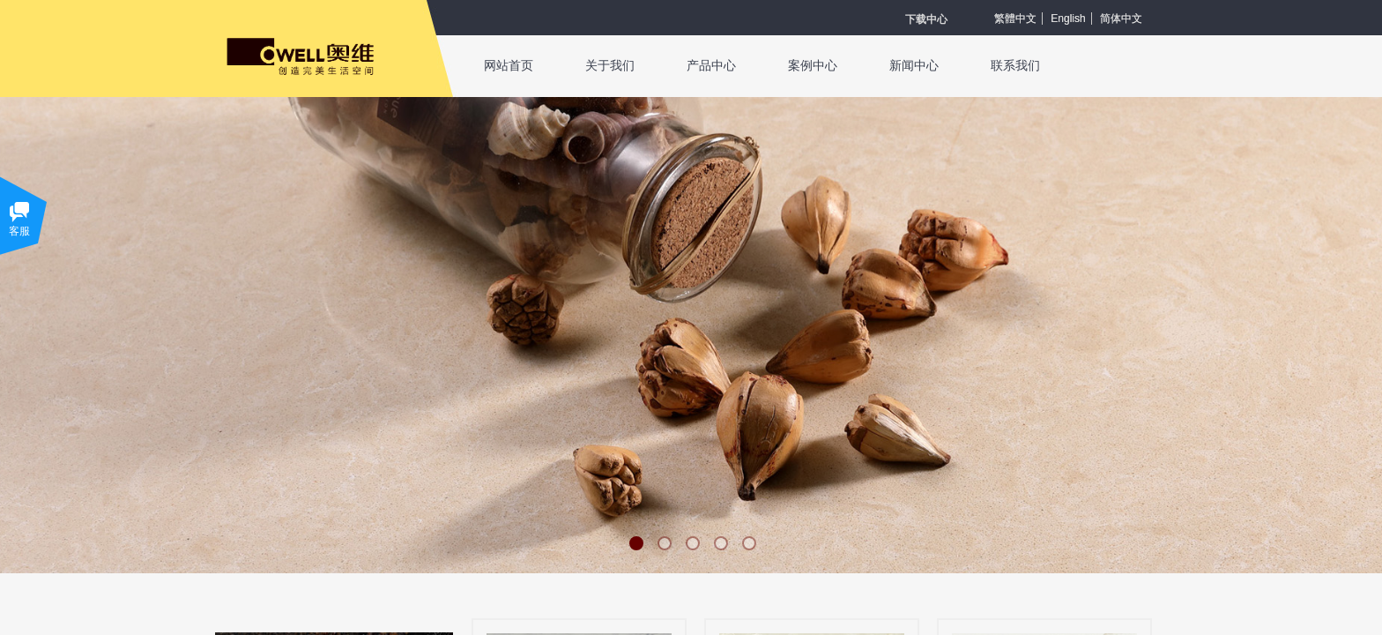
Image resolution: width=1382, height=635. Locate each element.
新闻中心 (914, 65)
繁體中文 (1015, 18)
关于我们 (610, 65)
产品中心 (711, 65)
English (1068, 18)
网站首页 (508, 65)
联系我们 (1015, 65)
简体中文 (1121, 18)
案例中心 (812, 65)
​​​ (926, 19)
